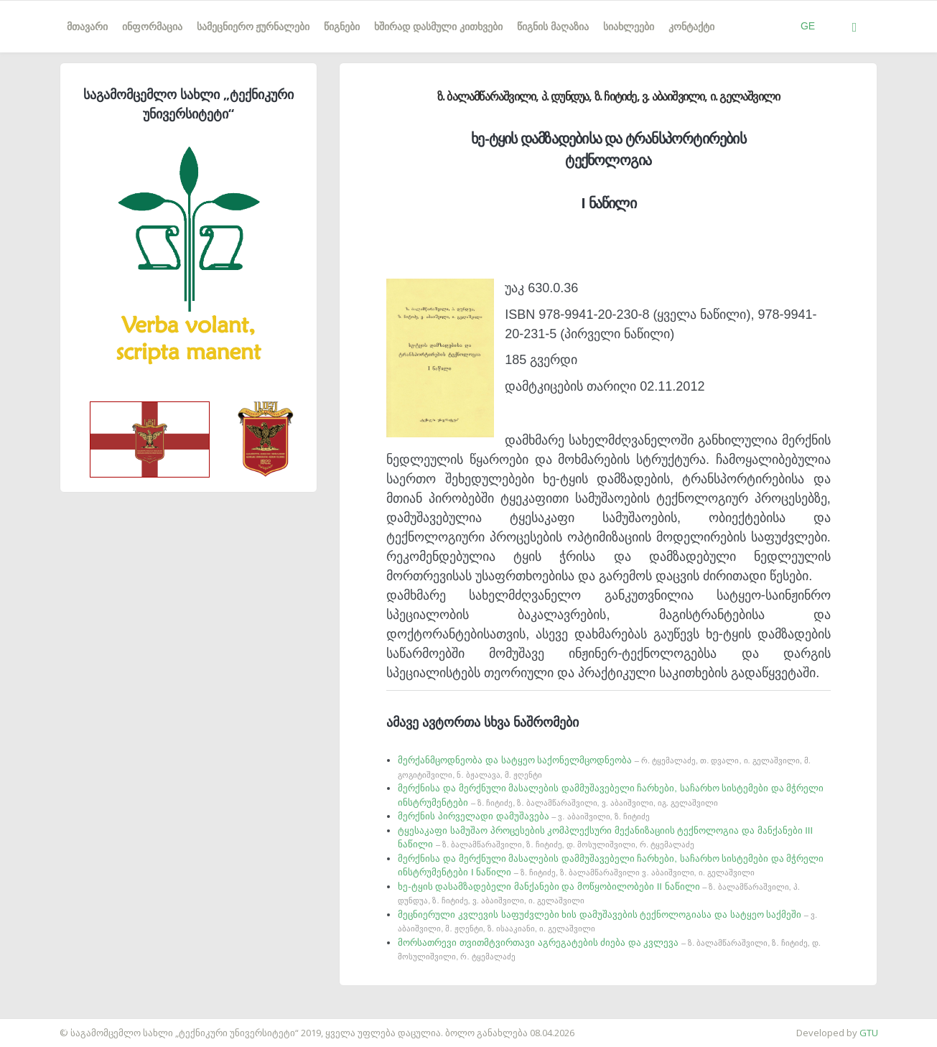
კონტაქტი (691, 26)
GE (808, 26)
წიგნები (342, 26)
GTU (868, 1032)
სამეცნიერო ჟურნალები (253, 26)
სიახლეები (628, 26)
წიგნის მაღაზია (553, 26)
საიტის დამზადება (42, 1025)
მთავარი (87, 26)
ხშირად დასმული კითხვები (438, 26)
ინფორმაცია (152, 26)
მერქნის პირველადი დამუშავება (523, 816)
